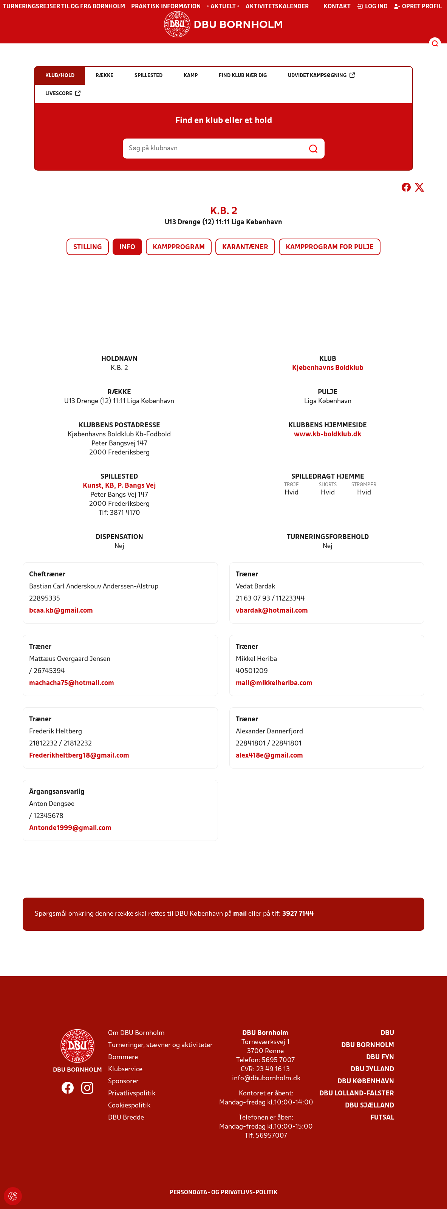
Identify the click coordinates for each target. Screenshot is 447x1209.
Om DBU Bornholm (136, 1033)
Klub (327, 359)
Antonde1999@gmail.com (70, 828)
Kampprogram (179, 247)
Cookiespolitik (129, 1106)
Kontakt (337, 6)
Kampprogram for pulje (330, 247)
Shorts (328, 484)
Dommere (123, 1057)
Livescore (62, 93)
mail (240, 914)
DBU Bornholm (367, 1045)
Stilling (87, 247)
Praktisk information (166, 6)
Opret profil (418, 6)
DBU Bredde (126, 1118)
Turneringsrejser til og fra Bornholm (64, 6)
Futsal (382, 1118)
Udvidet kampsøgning (321, 75)
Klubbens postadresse (119, 425)
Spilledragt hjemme (327, 477)
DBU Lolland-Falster (356, 1093)
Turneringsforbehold (328, 537)
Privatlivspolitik (131, 1093)
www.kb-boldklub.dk (327, 434)
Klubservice (125, 1069)
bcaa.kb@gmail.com (61, 611)
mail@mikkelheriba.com (274, 683)
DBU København (365, 1081)
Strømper (363, 484)
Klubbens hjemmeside (327, 425)
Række (119, 392)
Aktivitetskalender (277, 6)
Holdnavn (119, 359)
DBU (387, 1033)
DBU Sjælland (369, 1106)
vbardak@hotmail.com (272, 611)
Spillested (119, 477)
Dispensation (119, 537)
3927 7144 (298, 914)
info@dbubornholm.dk (266, 1078)
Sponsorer (123, 1081)
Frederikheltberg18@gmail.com (79, 756)
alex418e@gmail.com (269, 756)
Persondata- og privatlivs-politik (224, 1192)
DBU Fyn (380, 1057)
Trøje (291, 484)
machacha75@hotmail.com (71, 683)
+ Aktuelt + (223, 6)
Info (127, 247)
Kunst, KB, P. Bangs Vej (119, 486)
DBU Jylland (372, 1069)
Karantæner (245, 247)
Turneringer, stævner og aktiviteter (160, 1045)
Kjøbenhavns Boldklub (327, 368)
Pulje (327, 392)
